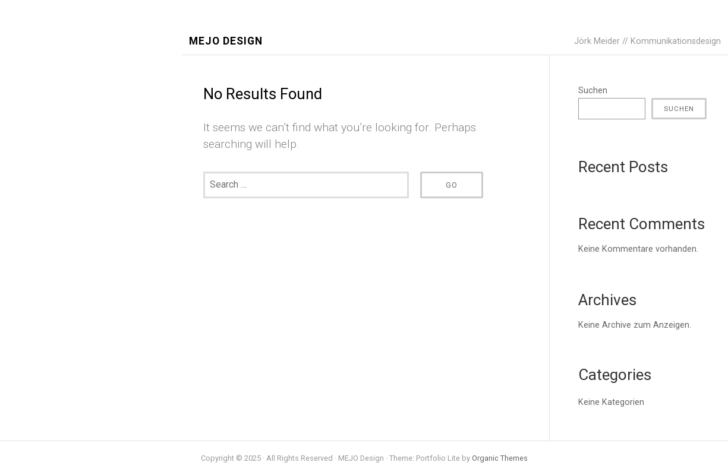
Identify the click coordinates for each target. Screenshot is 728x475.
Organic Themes (500, 458)
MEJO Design (226, 41)
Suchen (592, 91)
